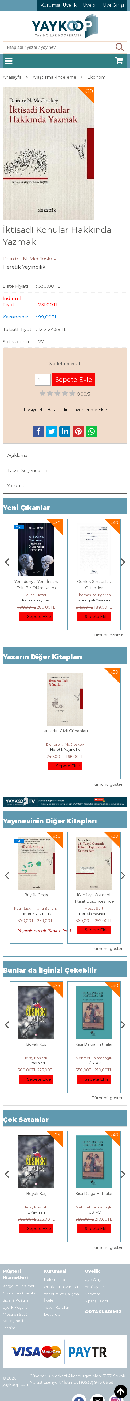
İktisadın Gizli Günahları (65, 730)
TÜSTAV (94, 1063)
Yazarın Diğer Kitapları (42, 657)
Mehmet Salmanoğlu (94, 1058)
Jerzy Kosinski (36, 1058)
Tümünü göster (107, 635)
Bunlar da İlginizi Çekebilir (50, 970)
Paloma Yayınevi (36, 600)
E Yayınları (36, 1063)
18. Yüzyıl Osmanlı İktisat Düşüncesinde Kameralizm (94, 901)
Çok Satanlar (26, 1120)
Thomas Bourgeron (94, 595)
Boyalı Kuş (36, 1044)
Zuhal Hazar (36, 595)
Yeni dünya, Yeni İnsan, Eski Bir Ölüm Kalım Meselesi (36, 588)
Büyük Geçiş (36, 895)
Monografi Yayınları (94, 600)
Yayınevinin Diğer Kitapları (50, 821)
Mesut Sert (94, 908)
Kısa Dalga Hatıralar (94, 1044)
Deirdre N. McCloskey (65, 744)
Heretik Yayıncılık (65, 749)
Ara (120, 47)
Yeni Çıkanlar (26, 508)
